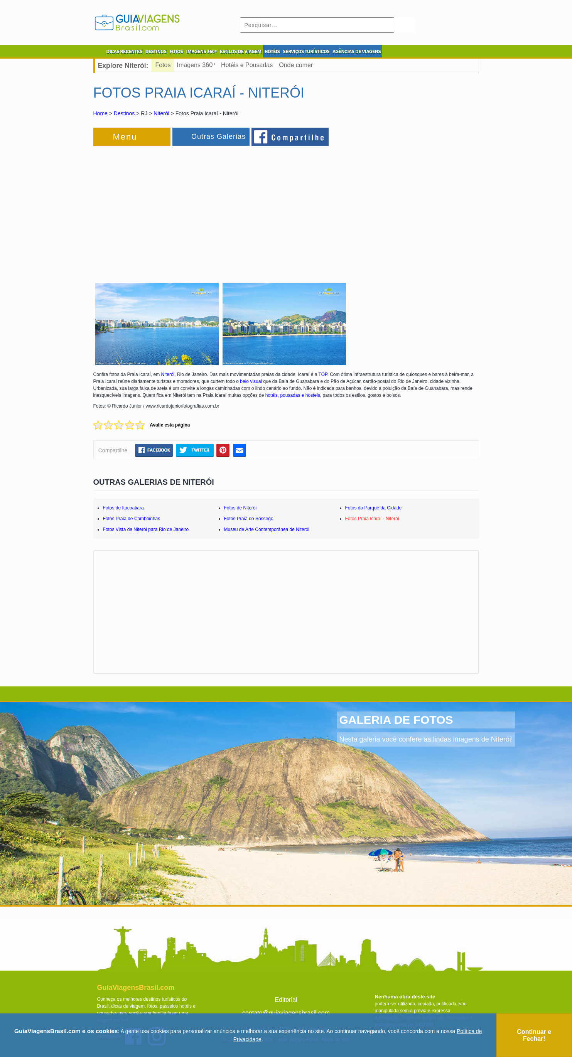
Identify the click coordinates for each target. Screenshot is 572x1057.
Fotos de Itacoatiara (123, 508)
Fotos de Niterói (240, 508)
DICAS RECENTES (124, 52)
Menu (125, 137)
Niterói (161, 113)
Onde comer (296, 65)
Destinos (124, 113)
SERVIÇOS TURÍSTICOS (306, 52)
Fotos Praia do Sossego (248, 518)
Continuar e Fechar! (534, 1035)
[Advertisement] (177, 210)
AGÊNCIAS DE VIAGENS (356, 52)
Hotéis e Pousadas (247, 65)
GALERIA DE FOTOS (396, 719)
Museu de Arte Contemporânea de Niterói (266, 529)
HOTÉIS (272, 52)
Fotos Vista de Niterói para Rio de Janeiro (146, 529)
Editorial (286, 999)
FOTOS (176, 52)
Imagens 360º (196, 65)
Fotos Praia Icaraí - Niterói (372, 518)
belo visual (251, 381)
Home (100, 113)
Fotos (163, 65)
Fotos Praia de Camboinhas (131, 518)
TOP (323, 374)
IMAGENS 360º (201, 52)
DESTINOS (156, 52)
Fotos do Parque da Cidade (373, 508)
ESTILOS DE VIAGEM (241, 52)
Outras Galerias (218, 136)
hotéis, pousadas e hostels (292, 395)
